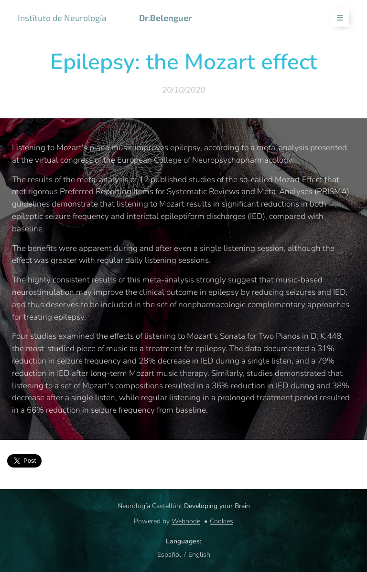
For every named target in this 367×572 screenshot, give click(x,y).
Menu (337, 17)
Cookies (221, 521)
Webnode (186, 521)
